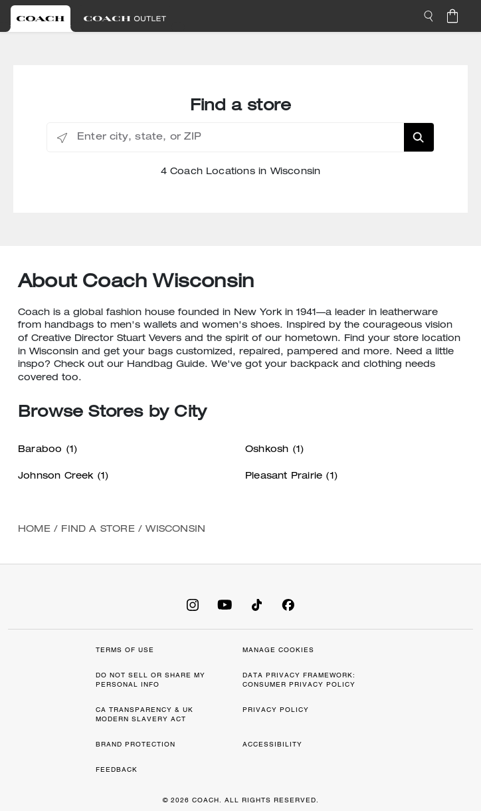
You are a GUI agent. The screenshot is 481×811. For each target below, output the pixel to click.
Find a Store (97, 529)
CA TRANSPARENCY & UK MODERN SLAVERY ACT (144, 714)
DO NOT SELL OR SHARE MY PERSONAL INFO (150, 680)
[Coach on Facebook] (288, 604)
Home (34, 529)
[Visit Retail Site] (40, 18)
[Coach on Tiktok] (256, 604)
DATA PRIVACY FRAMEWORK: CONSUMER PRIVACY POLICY (298, 680)
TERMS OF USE (125, 649)
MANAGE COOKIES (278, 649)
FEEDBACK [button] (117, 769)
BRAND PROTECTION (135, 744)
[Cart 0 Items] (452, 16)
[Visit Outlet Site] (124, 18)
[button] (428, 16)
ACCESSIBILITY (272, 744)
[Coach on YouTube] (225, 604)
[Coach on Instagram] (193, 604)
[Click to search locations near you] (62, 138)
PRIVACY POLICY (275, 709)
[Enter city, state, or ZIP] (240, 138)
